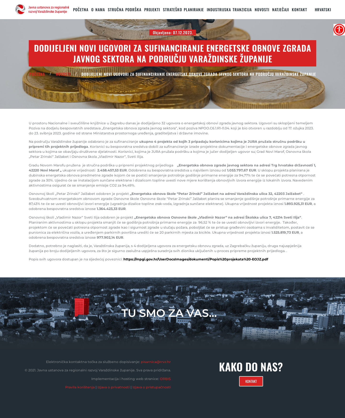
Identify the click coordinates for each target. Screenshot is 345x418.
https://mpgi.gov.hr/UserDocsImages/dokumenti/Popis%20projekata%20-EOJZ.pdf (195, 259)
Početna (80, 9)
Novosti (262, 9)
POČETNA (37, 74)
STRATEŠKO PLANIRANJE (183, 9)
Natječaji (280, 9)
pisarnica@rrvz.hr (156, 362)
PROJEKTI (152, 9)
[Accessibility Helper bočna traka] (339, 29)
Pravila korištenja (80, 387)
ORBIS (165, 379)
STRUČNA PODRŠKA (124, 9)
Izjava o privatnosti (114, 387)
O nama (98, 9)
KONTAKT (299, 9)
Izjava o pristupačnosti (151, 387)
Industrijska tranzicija (229, 9)
